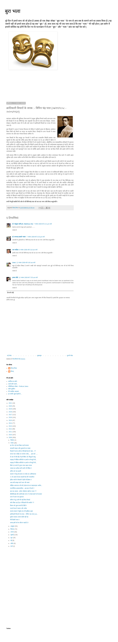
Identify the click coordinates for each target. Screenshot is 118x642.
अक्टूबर (12, 526)
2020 (10, 406)
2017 (10, 414)
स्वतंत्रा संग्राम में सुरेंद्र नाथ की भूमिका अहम (21, 511)
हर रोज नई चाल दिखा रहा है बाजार (19, 445)
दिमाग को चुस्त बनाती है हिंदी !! (18, 505)
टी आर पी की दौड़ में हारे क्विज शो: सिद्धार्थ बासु (23, 457)
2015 (10, 420)
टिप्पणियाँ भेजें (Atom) (19, 359)
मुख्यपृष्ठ (39, 355)
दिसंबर (12, 440)
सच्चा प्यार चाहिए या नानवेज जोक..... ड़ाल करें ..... (24, 454)
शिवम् (12, 371)
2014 (10, 423)
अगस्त (12, 532)
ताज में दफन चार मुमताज (17, 497)
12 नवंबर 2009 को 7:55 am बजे (28, 277)
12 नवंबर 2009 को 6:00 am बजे (25, 262)
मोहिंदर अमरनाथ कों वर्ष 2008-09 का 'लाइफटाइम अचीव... (26, 485)
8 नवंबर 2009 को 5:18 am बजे (28, 250)
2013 (10, 426)
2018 (10, 412)
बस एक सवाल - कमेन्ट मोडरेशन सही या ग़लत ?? (23, 491)
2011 (10, 432)
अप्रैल (12, 543)
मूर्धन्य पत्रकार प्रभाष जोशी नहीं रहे (19, 517)
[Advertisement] (40, 569)
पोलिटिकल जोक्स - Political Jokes (18, 386)
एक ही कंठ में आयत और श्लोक (18, 508)
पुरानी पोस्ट (70, 355)
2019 (10, 409)
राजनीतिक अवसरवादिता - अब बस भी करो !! (22, 488)
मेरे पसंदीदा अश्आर (13, 391)
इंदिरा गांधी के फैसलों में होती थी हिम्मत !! (21, 480)
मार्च (11, 546)
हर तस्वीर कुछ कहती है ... (15, 394)
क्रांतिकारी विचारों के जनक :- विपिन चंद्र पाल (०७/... (24, 514)
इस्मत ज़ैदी (15, 277)
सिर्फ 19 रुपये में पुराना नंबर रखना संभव (21, 465)
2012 (10, 429)
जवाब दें (14, 230)
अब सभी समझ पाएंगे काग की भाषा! (20, 482)
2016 (10, 417)
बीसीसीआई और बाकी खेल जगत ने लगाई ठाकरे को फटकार (26, 494)
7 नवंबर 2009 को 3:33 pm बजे (36, 237)
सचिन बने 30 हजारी (15, 471)
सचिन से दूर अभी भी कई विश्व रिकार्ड (20, 500)
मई (11, 540)
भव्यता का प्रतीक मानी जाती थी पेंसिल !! (21, 468)
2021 (10, 403)
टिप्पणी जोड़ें (10, 293)
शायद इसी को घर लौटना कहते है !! (19, 522)
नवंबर (12, 443)
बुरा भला (12, 11)
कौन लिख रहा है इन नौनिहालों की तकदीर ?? (22, 502)
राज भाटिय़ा (15, 250)
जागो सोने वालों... (13, 384)
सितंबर (12, 529)
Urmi (14, 262)
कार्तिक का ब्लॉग (12, 381)
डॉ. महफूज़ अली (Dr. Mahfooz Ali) (22, 224)
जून (11, 538)
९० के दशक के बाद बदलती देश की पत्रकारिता (22, 477)
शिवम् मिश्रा (14, 368)
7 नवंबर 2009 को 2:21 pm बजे (43, 224)
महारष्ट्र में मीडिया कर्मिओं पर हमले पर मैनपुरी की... (23, 459)
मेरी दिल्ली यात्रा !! (15, 520)
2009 (10, 437)
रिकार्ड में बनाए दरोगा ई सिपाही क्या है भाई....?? (23, 451)
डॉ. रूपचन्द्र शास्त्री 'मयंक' (19, 237)
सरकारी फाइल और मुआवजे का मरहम (20, 448)
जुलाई (12, 535)
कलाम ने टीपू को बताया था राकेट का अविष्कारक (23, 474)
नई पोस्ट (9, 355)
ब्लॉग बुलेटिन (11, 389)
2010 (10, 435)
